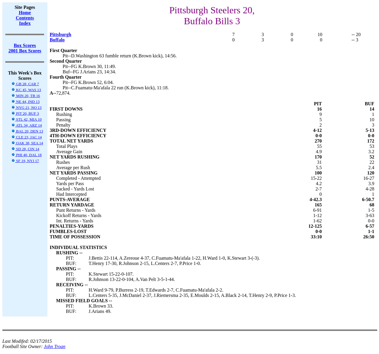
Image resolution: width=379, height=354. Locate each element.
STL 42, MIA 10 (26, 119)
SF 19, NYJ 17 (25, 161)
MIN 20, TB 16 (25, 95)
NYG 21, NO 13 (26, 107)
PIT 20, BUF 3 (25, 113)
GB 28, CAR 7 (25, 84)
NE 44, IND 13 (25, 101)
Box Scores (25, 45)
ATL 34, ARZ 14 (26, 125)
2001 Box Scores (24, 50)
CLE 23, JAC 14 (26, 137)
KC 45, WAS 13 (26, 90)
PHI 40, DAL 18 (26, 155)
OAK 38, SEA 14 (27, 143)
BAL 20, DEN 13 (27, 131)
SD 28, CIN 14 (25, 149)
